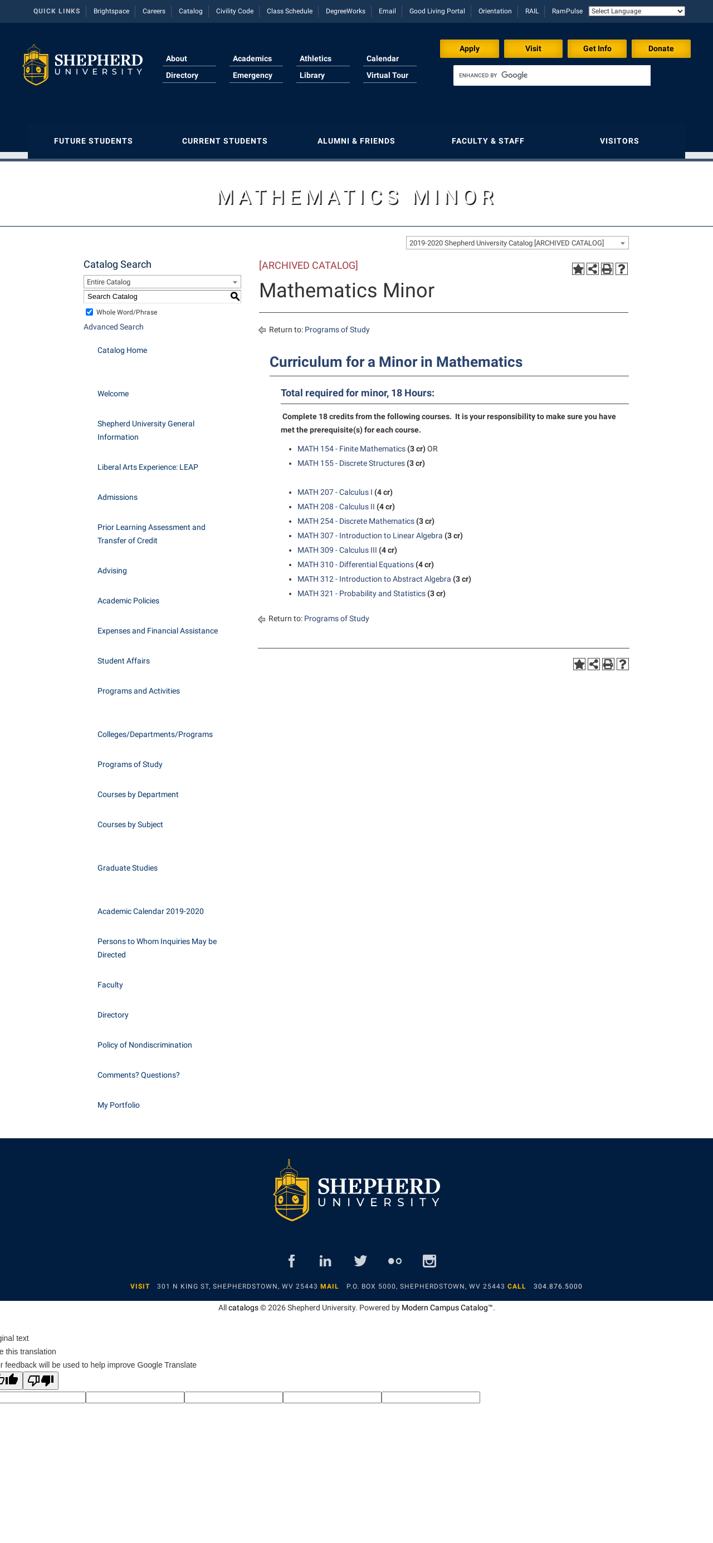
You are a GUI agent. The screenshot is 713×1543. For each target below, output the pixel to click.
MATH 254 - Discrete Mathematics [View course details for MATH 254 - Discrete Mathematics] (355, 515)
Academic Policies (128, 595)
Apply (470, 48)
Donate (661, 48)
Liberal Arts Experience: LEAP (147, 461)
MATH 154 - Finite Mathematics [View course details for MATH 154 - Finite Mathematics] (351, 443)
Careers (154, 11)
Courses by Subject (130, 818)
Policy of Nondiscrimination (144, 1039)
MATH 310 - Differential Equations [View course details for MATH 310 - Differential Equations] (355, 558)
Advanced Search (114, 321)
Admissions (117, 491)
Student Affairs (123, 655)
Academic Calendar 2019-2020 (150, 905)
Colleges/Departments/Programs (155, 728)
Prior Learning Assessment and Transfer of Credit (151, 528)
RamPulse (567, 11)
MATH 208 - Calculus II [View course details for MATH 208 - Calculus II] (336, 501)
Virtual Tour (387, 75)
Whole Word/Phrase (126, 307)
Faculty (110, 979)
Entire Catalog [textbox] (108, 276)
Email (387, 11)
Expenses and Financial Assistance (157, 625)
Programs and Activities (138, 685)
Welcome (113, 388)
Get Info (597, 48)
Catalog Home (122, 344)
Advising (112, 565)
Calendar (383, 58)
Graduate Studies (127, 862)
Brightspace (111, 11)
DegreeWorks (345, 11)
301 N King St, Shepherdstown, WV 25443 (237, 1281)
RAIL (532, 11)
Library (312, 75)
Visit (533, 48)
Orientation (495, 11)
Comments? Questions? (138, 1069)
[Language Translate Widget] (637, 11)
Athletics (315, 58)
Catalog (191, 11)
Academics (252, 58)
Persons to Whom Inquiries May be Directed (157, 942)
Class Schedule (289, 11)
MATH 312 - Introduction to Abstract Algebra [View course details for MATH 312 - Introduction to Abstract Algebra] (374, 573)
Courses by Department (138, 788)
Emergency (252, 75)
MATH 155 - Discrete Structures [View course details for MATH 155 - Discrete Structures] (351, 457)
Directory (182, 75)
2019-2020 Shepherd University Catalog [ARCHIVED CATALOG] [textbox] (506, 237)
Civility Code (234, 11)
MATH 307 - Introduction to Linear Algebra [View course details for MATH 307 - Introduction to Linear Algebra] (370, 529)
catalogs (243, 1302)
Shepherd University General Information (145, 425)
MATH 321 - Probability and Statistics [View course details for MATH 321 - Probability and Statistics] (361, 587)
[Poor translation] (40, 1375)
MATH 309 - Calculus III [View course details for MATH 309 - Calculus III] (337, 544)
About (176, 58)
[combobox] (517, 237)
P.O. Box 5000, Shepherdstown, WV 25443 (425, 1281)
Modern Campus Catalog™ (447, 1302)
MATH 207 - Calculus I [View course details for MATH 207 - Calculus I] (335, 486)
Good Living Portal (437, 11)
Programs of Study (130, 758)
